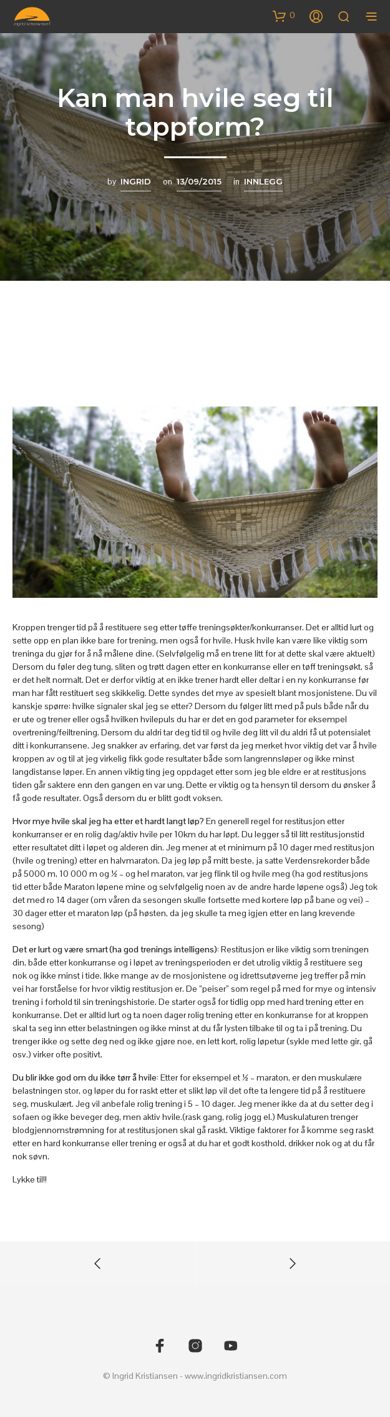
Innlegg (263, 181)
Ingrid (135, 181)
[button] (284, 15)
